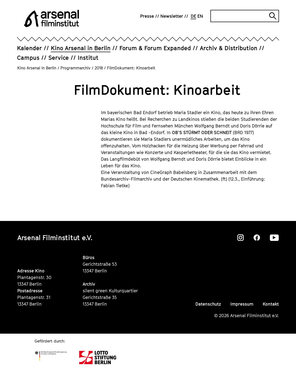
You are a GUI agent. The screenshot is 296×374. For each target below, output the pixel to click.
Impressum (241, 304)
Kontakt (271, 304)
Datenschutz (208, 304)
